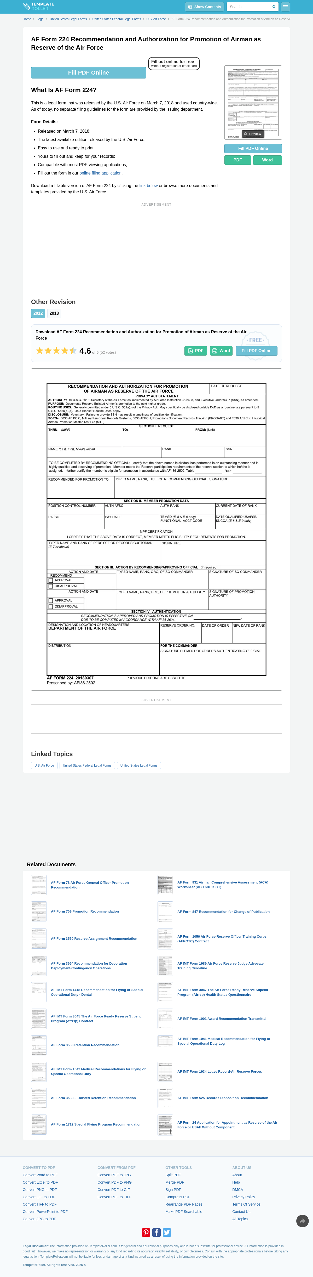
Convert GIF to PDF (39, 1197)
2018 (54, 313)
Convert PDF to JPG (114, 1175)
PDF (238, 160)
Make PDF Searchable (183, 1212)
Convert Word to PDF (40, 1175)
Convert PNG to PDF (40, 1190)
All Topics (240, 1219)
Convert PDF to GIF (113, 1190)
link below (148, 185)
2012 (38, 313)
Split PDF (173, 1175)
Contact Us (241, 1212)
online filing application (100, 173)
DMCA (237, 1190)
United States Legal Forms (139, 765)
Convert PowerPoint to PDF (45, 1212)
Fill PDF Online (88, 72)
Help (236, 1182)
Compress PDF (177, 1197)
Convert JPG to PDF (39, 1219)
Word (267, 160)
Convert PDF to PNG (114, 1182)
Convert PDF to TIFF (114, 1197)
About (237, 1175)
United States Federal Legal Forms (87, 765)
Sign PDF (173, 1190)
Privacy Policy (243, 1197)
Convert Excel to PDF (40, 1182)
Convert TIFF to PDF (40, 1204)
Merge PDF (174, 1182)
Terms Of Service (246, 1204)
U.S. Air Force (44, 765)
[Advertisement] (156, 244)
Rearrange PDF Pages (183, 1204)
